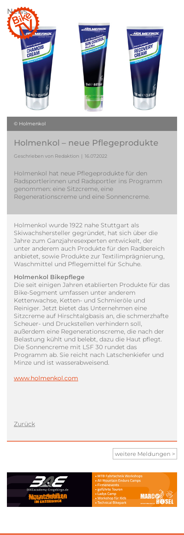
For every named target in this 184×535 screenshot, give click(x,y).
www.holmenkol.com (46, 378)
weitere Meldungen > (145, 453)
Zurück (24, 424)
